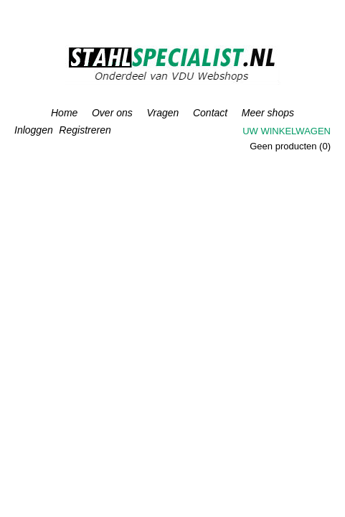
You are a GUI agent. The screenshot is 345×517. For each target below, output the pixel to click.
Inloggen (33, 130)
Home (64, 112)
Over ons (112, 112)
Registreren (84, 130)
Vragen (162, 112)
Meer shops (268, 112)
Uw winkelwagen (286, 131)
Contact (210, 112)
